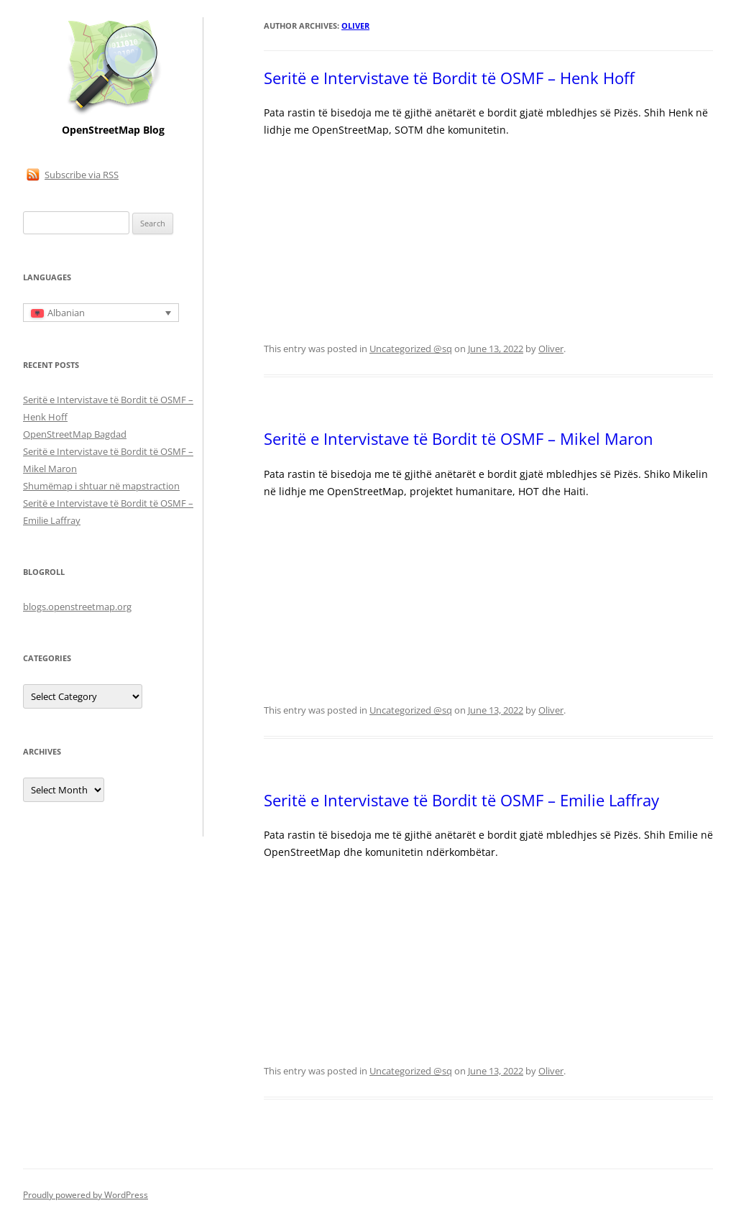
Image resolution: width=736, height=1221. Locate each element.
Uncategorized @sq (410, 348)
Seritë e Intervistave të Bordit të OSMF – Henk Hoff (449, 77)
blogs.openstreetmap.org (77, 606)
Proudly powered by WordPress (85, 1195)
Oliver (355, 25)
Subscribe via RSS (82, 174)
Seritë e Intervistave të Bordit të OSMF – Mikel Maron (458, 438)
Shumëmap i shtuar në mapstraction (101, 485)
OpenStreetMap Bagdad (74, 434)
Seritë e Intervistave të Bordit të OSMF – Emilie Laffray (461, 800)
